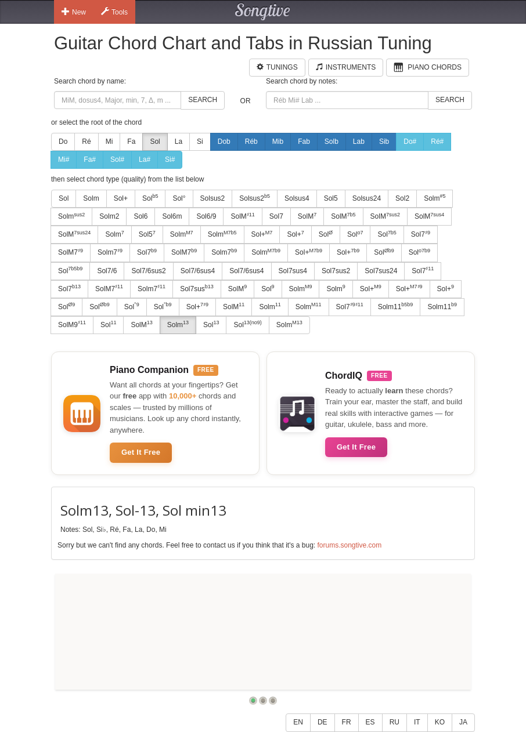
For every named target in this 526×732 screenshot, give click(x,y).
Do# (409, 141)
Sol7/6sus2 (148, 271)
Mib (277, 141)
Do (63, 141)
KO (440, 722)
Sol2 (402, 198)
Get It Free (140, 452)
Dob (224, 141)
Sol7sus (197, 288)
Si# (170, 159)
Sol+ (121, 198)
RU (394, 722)
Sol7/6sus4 (198, 271)
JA (463, 722)
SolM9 (72, 324)
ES (370, 722)
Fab (304, 141)
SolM (242, 216)
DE (322, 722)
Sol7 (276, 216)
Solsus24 (366, 198)
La (178, 141)
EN (298, 722)
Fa (131, 141)
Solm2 (109, 216)
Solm (91, 198)
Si (200, 141)
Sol (155, 141)
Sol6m (172, 216)
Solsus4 (296, 198)
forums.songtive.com (349, 545)
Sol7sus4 (293, 271)
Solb (331, 141)
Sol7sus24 (381, 271)
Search (202, 100)
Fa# (90, 159)
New (74, 11)
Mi (109, 141)
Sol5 (331, 198)
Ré (86, 141)
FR (346, 722)
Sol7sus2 (336, 271)
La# (144, 159)
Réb (251, 141)
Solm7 (110, 252)
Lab (359, 141)
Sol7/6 (107, 271)
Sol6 (140, 216)
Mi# (63, 159)
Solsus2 (212, 198)
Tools (114, 11)
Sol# (117, 159)
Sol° (178, 198)
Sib (384, 141)
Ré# (437, 141)
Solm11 (395, 306)
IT (417, 722)
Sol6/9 (206, 216)
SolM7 (70, 252)
